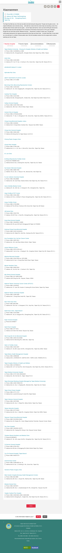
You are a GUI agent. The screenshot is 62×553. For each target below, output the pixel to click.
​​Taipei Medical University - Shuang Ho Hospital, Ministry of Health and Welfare (26, 49)
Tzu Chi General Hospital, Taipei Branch (15, 453)
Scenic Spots (24, 44)
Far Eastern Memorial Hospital (12, 168)
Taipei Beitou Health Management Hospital (16, 354)
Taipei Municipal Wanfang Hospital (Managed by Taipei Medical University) (25, 381)
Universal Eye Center (10, 460)
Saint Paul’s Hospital (10, 327)
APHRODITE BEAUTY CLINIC (13, 67)
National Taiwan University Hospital (14, 292)
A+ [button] (48, 6)
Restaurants (52, 44)
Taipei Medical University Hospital (13, 372)
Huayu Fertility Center (10, 202)
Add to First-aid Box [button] (58, 6)
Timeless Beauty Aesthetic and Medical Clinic (17, 435)
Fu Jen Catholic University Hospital (14, 177)
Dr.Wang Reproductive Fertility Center (14, 159)
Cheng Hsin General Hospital (12, 130)
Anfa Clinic (7, 58)
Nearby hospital (10, 44)
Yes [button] (38, 516)
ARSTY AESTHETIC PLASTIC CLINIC (15, 78)
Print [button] (51, 6)
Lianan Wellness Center (11, 247)
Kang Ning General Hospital (12, 220)
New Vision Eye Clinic (10, 301)
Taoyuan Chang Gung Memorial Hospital (15, 417)
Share (55, 6)
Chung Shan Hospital (10, 144)
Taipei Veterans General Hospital (13, 399)
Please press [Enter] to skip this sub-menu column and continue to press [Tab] (42, 6)
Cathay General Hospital (11, 103)
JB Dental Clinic (8, 211)
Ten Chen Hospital (9, 426)
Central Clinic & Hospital (11, 112)
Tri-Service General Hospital (12, 444)
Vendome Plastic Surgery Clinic (13, 469)
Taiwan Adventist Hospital (11, 408)
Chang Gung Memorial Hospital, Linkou (15, 121)
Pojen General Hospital (10, 319)
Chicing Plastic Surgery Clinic (12, 139)
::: (3, 521)
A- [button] (45, 6)
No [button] (45, 516)
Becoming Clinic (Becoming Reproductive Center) (18, 85)
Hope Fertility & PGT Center (12, 193)
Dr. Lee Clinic (8, 153)
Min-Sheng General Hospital (12, 274)
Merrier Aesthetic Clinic (10, 265)
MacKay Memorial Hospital (11, 256)
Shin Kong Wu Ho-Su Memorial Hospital (15, 336)
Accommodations (37, 44)
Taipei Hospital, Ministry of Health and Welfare (17, 363)
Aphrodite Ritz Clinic (10, 72)
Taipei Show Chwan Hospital (12, 390)
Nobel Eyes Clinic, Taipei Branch (13, 310)
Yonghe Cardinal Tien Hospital (12, 493)
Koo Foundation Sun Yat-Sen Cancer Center (16, 238)
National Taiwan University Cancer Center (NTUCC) (18, 283)
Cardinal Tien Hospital (10, 94)
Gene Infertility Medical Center (12, 186)
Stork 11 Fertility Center (11, 345)
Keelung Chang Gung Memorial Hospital (15, 229)
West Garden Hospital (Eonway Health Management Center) (21, 475)
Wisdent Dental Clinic (10, 484)
